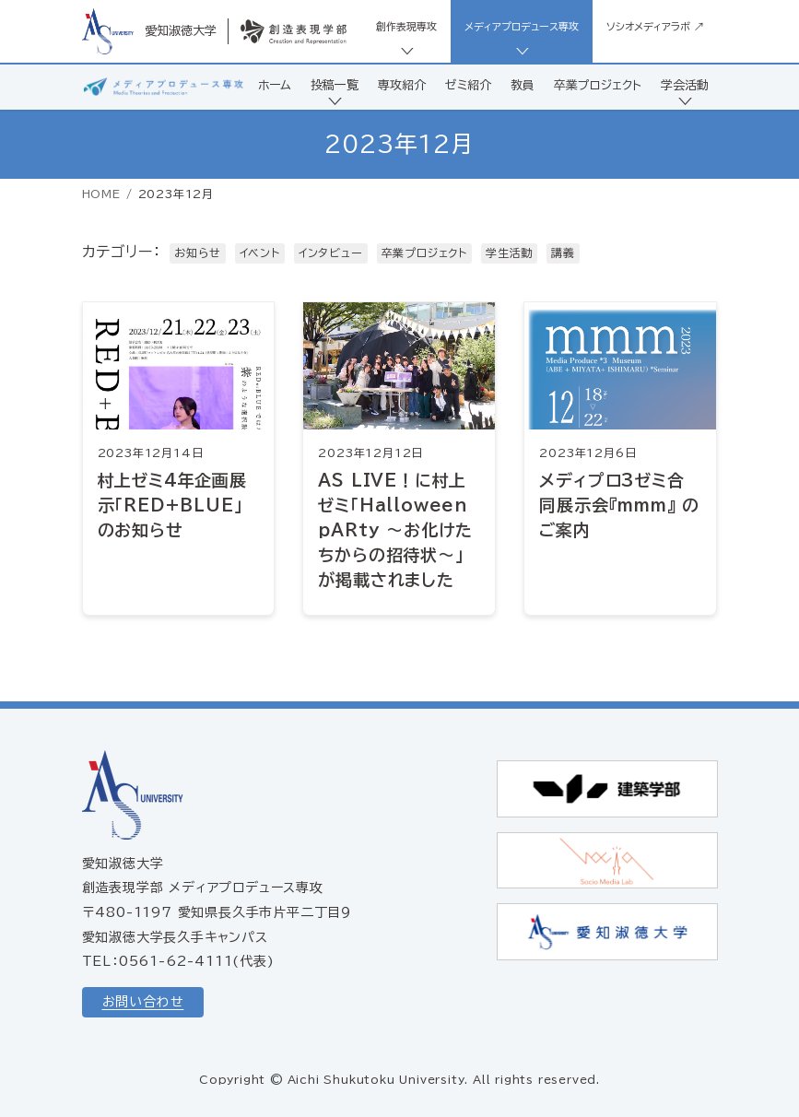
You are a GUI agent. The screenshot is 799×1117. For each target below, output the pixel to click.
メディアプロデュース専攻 (521, 26)
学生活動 (509, 252)
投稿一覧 (334, 85)
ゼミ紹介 (468, 85)
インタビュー (331, 252)
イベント (260, 252)
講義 (563, 252)
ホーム (274, 85)
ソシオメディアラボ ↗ (655, 26)
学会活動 (685, 85)
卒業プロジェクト (597, 85)
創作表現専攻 (406, 26)
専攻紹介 (402, 85)
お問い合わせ (143, 1001)
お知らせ (197, 252)
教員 (523, 85)
